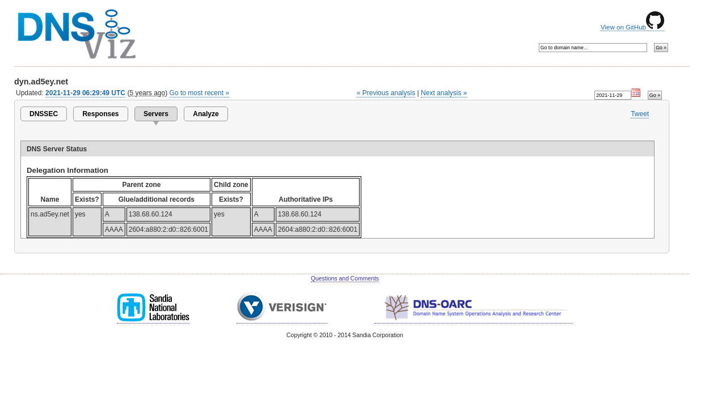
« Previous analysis (386, 93)
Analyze (205, 114)
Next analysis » (444, 93)
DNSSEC (43, 114)
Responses (100, 114)
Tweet (640, 114)
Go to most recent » (200, 93)
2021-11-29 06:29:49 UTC (85, 93)
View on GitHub (632, 27)
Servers (155, 114)
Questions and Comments (345, 278)
